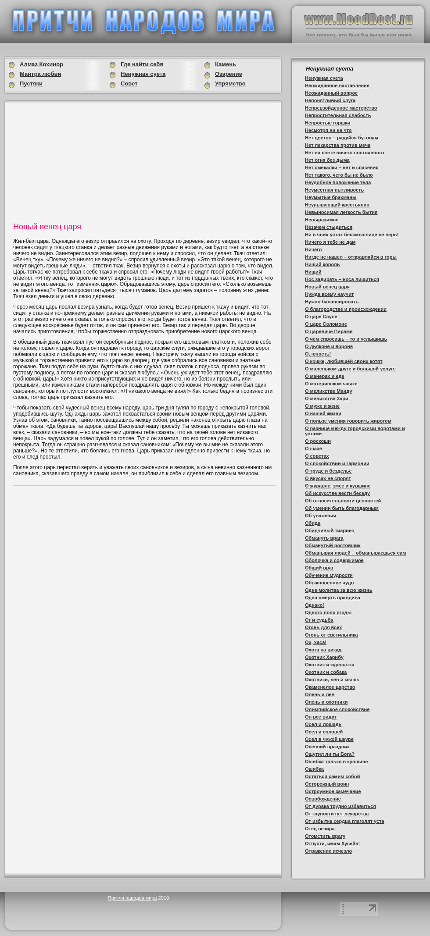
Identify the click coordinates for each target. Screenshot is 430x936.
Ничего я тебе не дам (330, 242)
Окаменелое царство (330, 687)
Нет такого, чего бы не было (339, 175)
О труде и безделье (328, 470)
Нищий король (322, 264)
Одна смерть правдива (332, 597)
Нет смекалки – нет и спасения (342, 167)
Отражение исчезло (328, 851)
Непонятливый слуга (330, 100)
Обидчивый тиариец (330, 530)
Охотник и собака (326, 672)
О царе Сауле (321, 316)
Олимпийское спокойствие (337, 709)
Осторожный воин (327, 784)
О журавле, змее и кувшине (337, 485)
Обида (312, 523)
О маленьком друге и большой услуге (350, 368)
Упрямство (230, 83)
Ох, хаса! (315, 642)
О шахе (313, 448)
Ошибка (314, 769)
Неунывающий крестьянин (337, 204)
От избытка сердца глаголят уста (344, 821)
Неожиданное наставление (337, 85)
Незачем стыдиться (328, 227)
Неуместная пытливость (334, 189)
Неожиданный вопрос (331, 93)
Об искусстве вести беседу (337, 493)
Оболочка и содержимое (334, 560)
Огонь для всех (323, 627)
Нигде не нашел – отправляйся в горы (351, 257)
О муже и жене (322, 406)
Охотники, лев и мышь (332, 679)
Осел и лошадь (323, 724)
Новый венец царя (327, 286)
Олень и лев (319, 694)
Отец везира (320, 828)
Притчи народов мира (132, 897)
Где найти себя (142, 64)
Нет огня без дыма (327, 160)
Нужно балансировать (331, 301)
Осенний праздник (327, 746)
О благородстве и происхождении (346, 309)
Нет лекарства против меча (337, 145)
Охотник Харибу (324, 657)
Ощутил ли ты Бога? (330, 754)
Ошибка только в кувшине (336, 761)
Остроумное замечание (333, 791)
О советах (317, 456)
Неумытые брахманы (330, 197)
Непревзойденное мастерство (341, 107)
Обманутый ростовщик (333, 545)
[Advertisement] (81, 161)
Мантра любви (40, 74)
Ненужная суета (324, 78)
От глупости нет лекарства (337, 813)
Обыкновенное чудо (329, 582)
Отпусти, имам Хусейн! (332, 843)
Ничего (313, 249)
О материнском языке (331, 383)
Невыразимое (321, 219)
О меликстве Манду (328, 391)
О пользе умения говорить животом (348, 421)
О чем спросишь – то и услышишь (346, 339)
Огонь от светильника (331, 634)
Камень (225, 64)
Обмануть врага (324, 538)
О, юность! (318, 353)
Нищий (313, 271)
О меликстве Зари (326, 398)
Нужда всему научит (329, 294)
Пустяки (31, 83)
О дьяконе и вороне (329, 346)
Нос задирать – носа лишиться (342, 279)
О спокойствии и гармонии (337, 463)
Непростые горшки (327, 122)
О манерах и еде (324, 376)
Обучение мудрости (329, 575)
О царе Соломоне (326, 324)
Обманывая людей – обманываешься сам (355, 552)
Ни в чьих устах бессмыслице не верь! (351, 234)
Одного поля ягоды (328, 612)
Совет (129, 83)
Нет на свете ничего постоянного (344, 152)
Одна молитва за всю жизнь (338, 590)
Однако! (314, 605)
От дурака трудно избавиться (340, 806)
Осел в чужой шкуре (329, 739)
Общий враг (319, 567)
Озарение (228, 74)
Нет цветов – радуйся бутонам (341, 137)
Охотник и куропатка (330, 664)
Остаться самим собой (332, 776)
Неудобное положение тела (338, 182)
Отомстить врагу (325, 836)
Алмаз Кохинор (41, 64)
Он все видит (321, 716)
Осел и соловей (324, 731)
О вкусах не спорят (328, 478)
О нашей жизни (323, 413)
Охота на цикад (323, 649)
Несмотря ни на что (328, 130)
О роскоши (318, 441)
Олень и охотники (326, 702)
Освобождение (323, 798)
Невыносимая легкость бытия (341, 212)
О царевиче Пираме (328, 331)
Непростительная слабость (338, 115)
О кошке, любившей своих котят (344, 361)
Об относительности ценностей (343, 500)
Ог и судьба (319, 620)
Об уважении (320, 515)
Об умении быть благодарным (342, 508)
